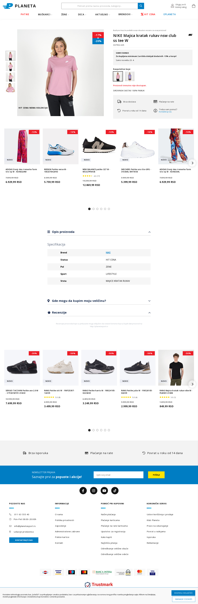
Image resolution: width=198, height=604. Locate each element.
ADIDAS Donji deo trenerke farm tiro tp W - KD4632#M (21, 170)
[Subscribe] (156, 474)
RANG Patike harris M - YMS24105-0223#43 (99, 391)
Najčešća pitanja (109, 542)
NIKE (108, 252)
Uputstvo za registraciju (113, 531)
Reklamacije (153, 542)
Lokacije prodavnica (24, 531)
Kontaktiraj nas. (165, 111)
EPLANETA (170, 14)
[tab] (99, 232)
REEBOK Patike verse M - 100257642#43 (55, 170)
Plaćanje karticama (110, 520)
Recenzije (59, 312)
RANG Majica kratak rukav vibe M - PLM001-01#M (176, 391)
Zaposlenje (60, 525)
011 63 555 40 (21, 514)
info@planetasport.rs (25, 526)
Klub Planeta (153, 520)
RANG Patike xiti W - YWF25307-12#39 (59, 391)
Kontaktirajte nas (24, 540)
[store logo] (19, 6)
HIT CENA (148, 14)
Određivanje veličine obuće (114, 548)
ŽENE (64, 14)
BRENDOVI (125, 14)
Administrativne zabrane (67, 531)
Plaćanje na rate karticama (114, 525)
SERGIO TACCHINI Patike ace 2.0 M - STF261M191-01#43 (22, 391)
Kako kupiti (106, 537)
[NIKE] (190, 36)
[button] (179, 6)
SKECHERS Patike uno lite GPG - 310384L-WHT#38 (136, 170)
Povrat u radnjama (156, 531)
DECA (81, 14)
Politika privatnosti (64, 520)
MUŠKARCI (44, 14)
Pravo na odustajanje (157, 525)
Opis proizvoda (63, 232)
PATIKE (25, 14)
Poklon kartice (62, 537)
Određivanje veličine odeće (115, 554)
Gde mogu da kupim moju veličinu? (78, 301)
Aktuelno (101, 14)
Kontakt (59, 542)
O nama (59, 514)
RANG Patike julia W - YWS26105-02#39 (136, 391)
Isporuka (151, 537)
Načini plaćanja (108, 514)
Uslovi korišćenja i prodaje (160, 514)
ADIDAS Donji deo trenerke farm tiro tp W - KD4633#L (175, 170)
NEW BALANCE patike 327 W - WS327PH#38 (96, 170)
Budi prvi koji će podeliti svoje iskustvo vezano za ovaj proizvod (139, 30)
